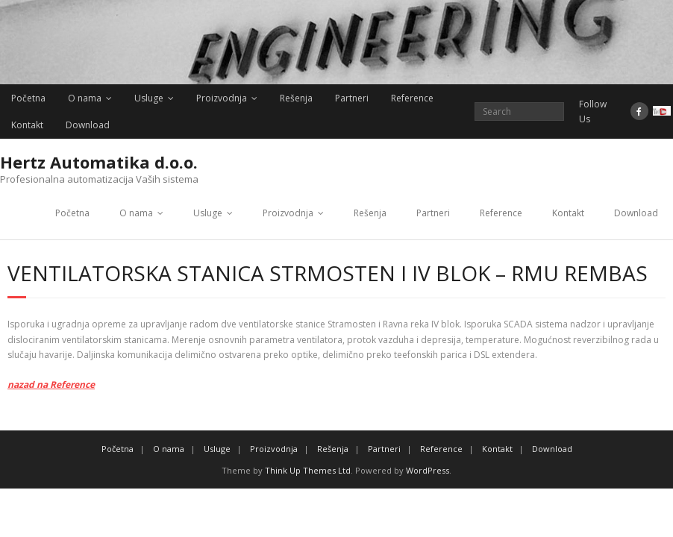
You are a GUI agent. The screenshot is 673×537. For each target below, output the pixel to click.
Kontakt (27, 125)
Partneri (352, 98)
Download (88, 125)
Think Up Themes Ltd (308, 470)
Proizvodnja (221, 98)
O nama (84, 98)
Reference (412, 98)
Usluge (148, 98)
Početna (28, 98)
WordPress (427, 470)
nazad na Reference (51, 384)
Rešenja (296, 98)
